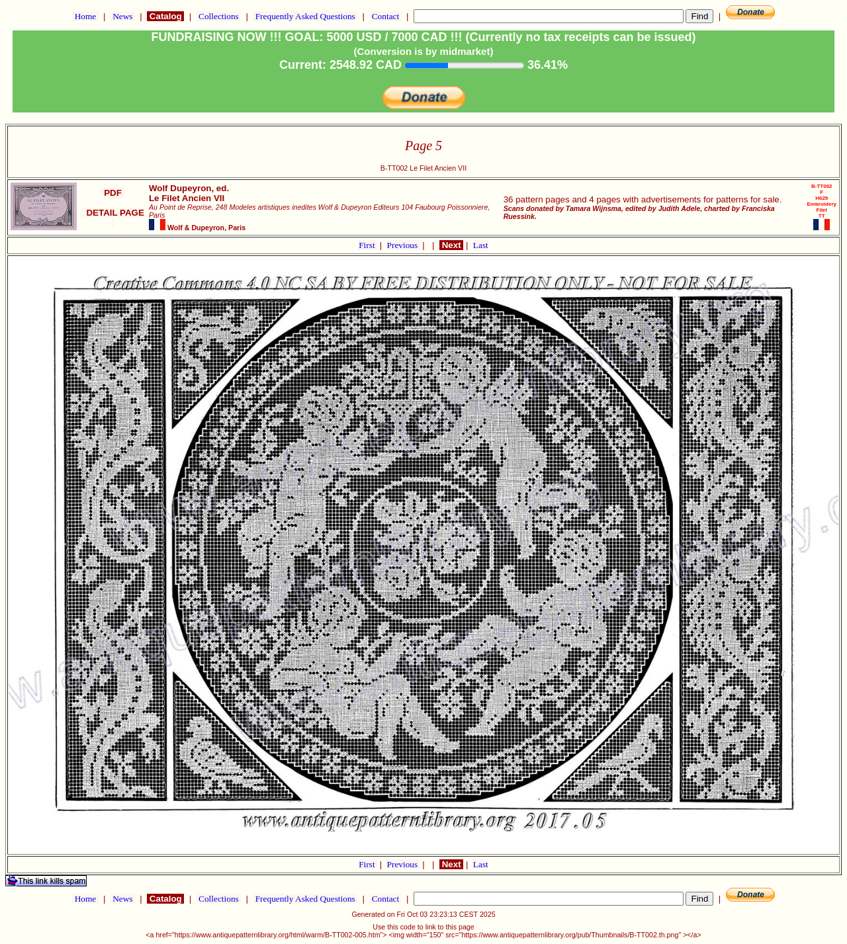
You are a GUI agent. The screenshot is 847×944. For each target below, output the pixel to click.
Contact (385, 16)
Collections (219, 16)
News (123, 16)
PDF (112, 193)
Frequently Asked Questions (305, 16)
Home (85, 16)
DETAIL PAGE (112, 218)
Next (451, 245)
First (368, 245)
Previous (403, 245)
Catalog (165, 16)
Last (480, 245)
